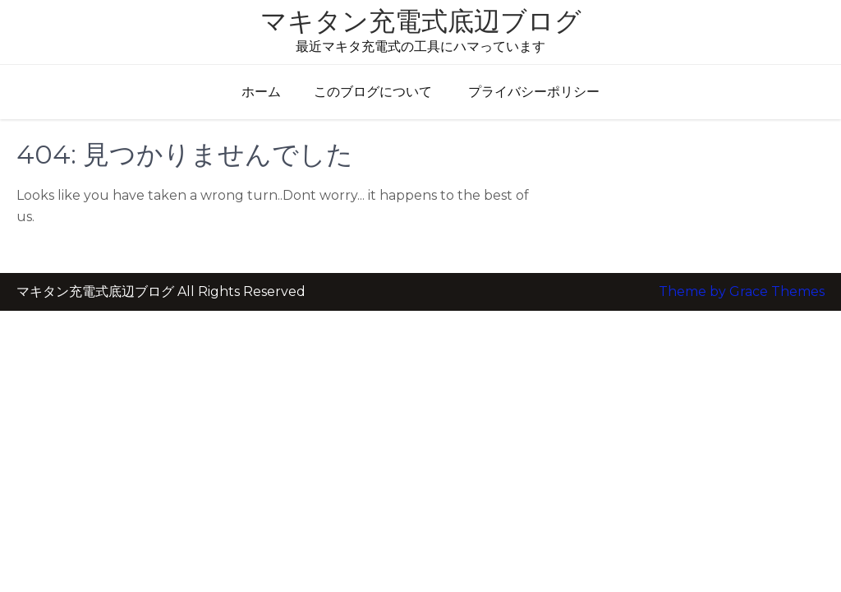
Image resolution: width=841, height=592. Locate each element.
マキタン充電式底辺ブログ (420, 21)
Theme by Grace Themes (742, 258)
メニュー (51, 75)
